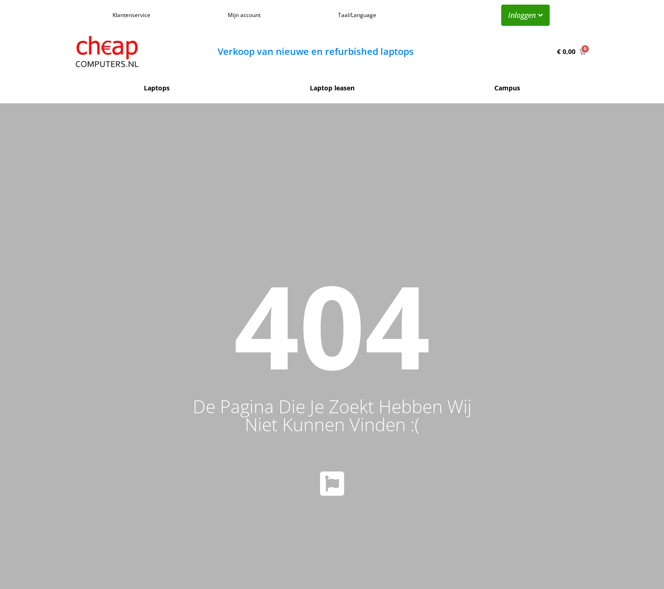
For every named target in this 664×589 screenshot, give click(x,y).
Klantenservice (131, 15)
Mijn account (244, 15)
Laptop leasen (332, 87)
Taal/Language (357, 15)
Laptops (157, 87)
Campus (507, 87)
